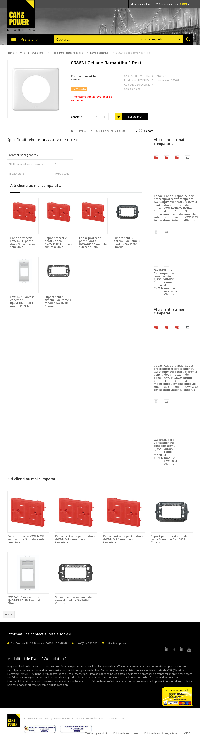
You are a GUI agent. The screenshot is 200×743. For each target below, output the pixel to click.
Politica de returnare (125, 733)
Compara (146, 131)
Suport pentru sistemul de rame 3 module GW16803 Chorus (127, 242)
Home (10, 52)
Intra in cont (140, 4)
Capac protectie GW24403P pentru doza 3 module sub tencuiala (23, 242)
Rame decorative (100, 52)
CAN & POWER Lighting (21, 16)
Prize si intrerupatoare (32, 52)
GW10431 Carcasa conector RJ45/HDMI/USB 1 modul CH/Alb (22, 301)
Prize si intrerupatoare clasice (68, 52)
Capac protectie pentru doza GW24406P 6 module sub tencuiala (93, 242)
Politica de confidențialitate (160, 733)
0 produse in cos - (173, 4)
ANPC (186, 733)
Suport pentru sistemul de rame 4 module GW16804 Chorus (58, 301)
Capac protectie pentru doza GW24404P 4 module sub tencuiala (58, 242)
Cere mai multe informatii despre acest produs (98, 131)
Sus (9, 614)
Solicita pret (128, 116)
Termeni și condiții (96, 733)
